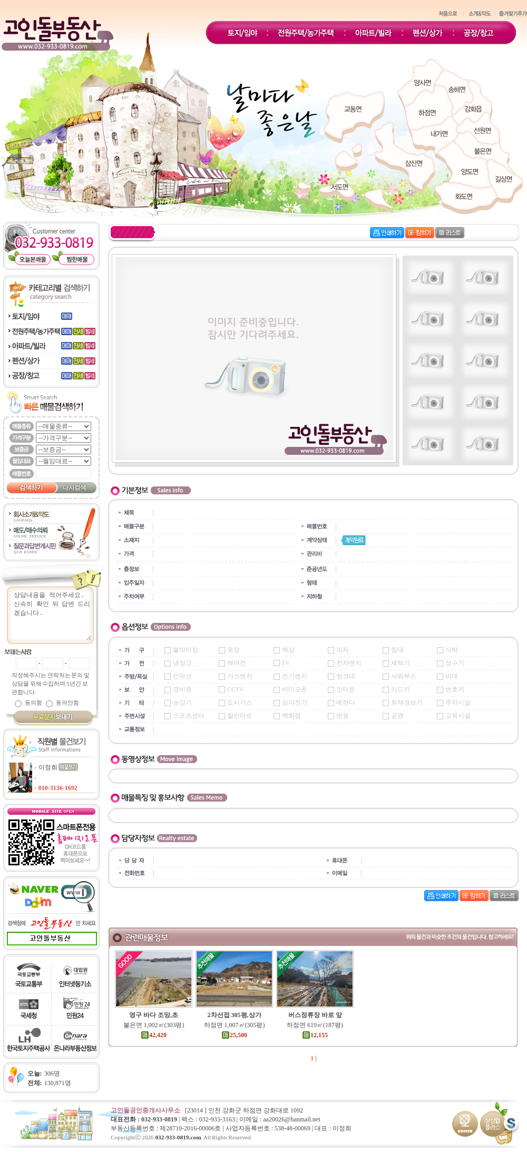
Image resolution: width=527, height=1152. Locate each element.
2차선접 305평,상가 (234, 1015)
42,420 (154, 1035)
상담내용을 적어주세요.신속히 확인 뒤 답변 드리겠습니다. (55, 615)
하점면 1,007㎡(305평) (234, 1025)
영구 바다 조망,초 (153, 1015)
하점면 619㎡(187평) (315, 1025)
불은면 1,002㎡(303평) (153, 1025)
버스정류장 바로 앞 (315, 1015)
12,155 (315, 1035)
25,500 (234, 1035)
